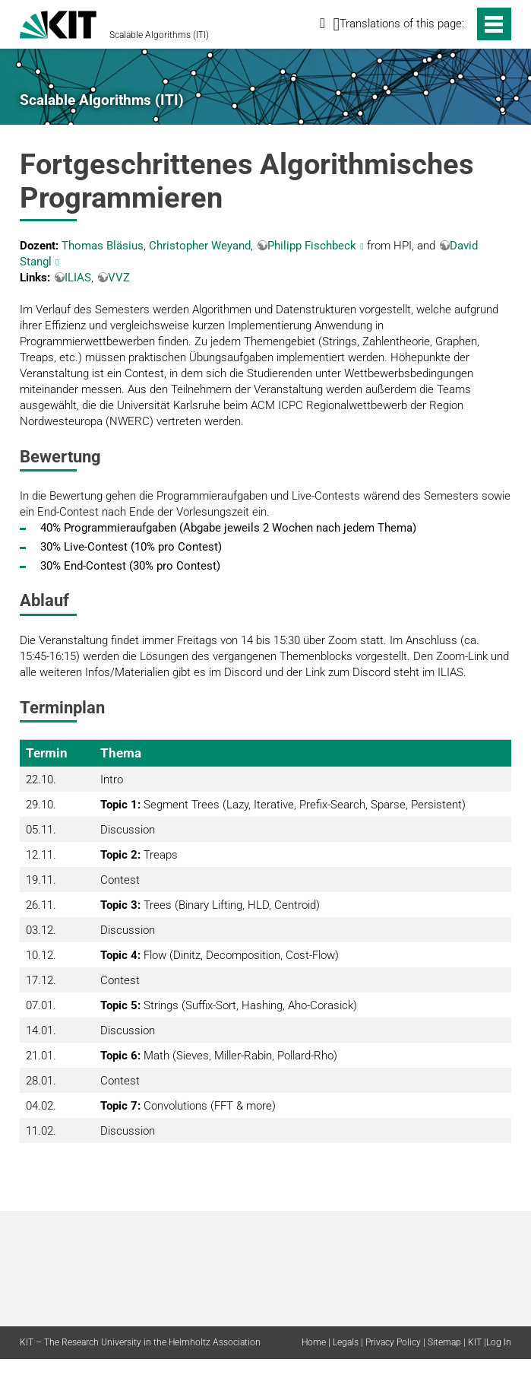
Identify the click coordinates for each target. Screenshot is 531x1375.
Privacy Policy (393, 1342)
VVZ (119, 277)
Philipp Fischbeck (311, 245)
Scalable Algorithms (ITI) (159, 35)
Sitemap (444, 1342)
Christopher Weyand (200, 245)
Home (314, 1342)
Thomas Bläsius (103, 245)
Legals (346, 1342)
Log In (498, 1342)
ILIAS (78, 277)
